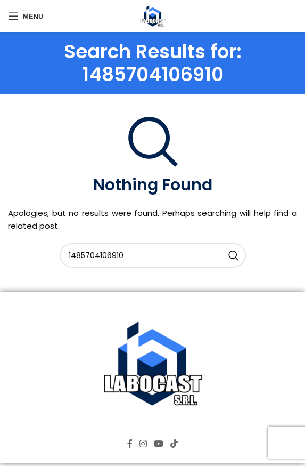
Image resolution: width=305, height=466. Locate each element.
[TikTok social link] (174, 444)
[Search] (153, 255)
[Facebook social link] (129, 444)
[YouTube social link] (159, 444)
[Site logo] (152, 15)
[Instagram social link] (143, 444)
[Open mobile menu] (25, 16)
